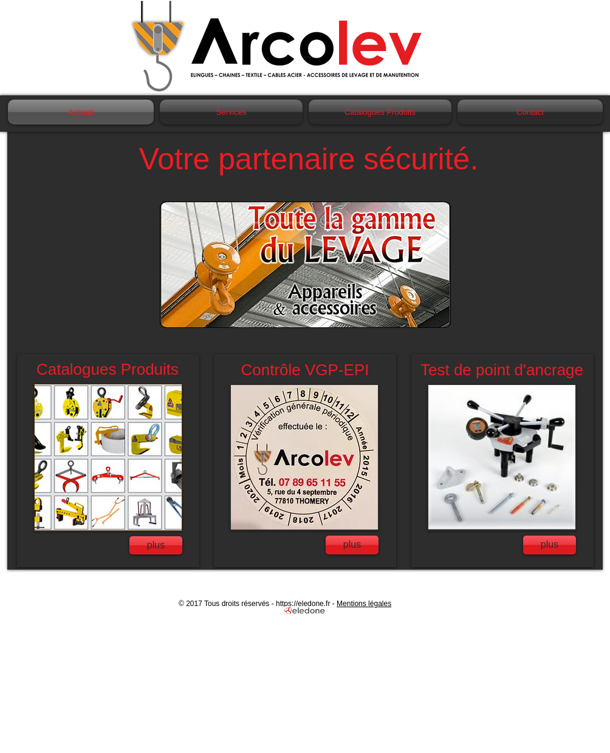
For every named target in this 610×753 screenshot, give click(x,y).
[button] (305, 265)
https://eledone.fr (303, 603)
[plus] (155, 545)
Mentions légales (364, 603)
